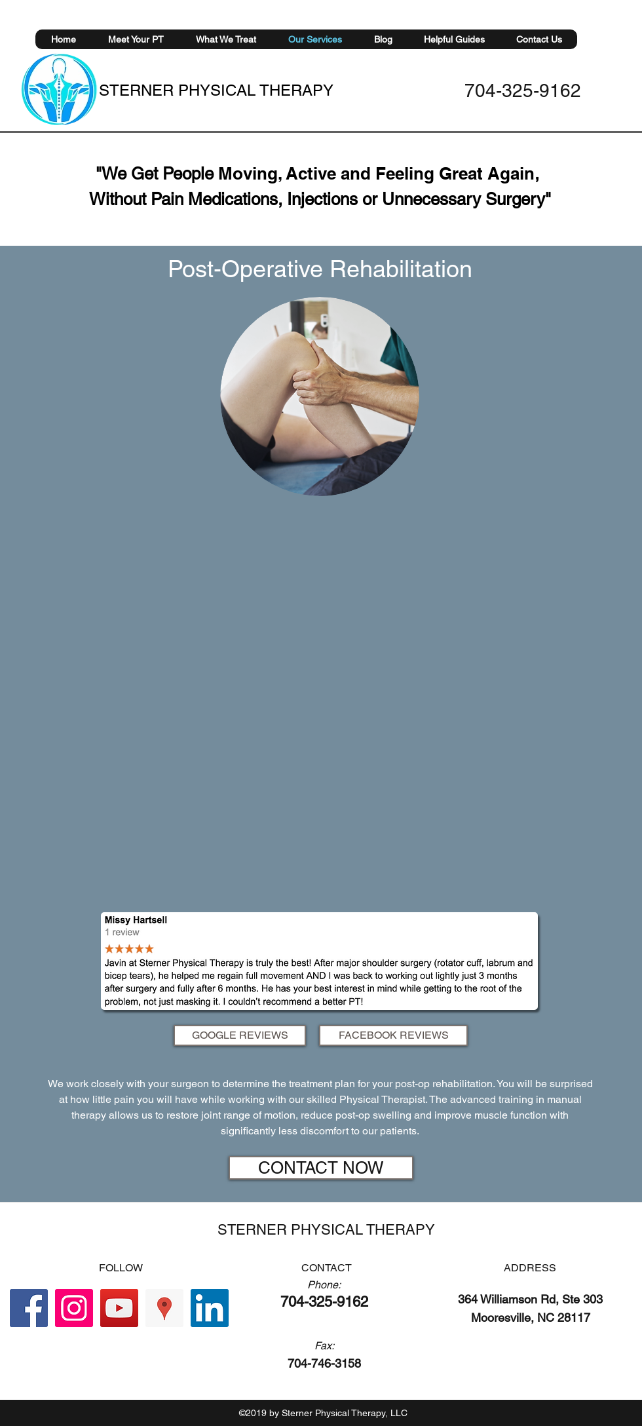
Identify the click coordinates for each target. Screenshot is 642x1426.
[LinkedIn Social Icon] (210, 1308)
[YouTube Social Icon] (119, 1308)
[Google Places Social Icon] (164, 1308)
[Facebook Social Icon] (29, 1308)
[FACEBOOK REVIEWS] (393, 1035)
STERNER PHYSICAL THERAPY (216, 90)
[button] (225, 39)
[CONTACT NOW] (321, 1168)
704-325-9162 (522, 90)
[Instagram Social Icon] (74, 1308)
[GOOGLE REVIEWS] (240, 1035)
